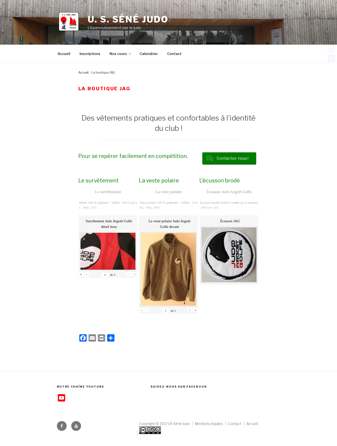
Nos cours (121, 54)
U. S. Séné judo (128, 19)
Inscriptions (90, 54)
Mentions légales (209, 424)
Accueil (64, 54)
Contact (174, 54)
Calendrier (149, 54)
